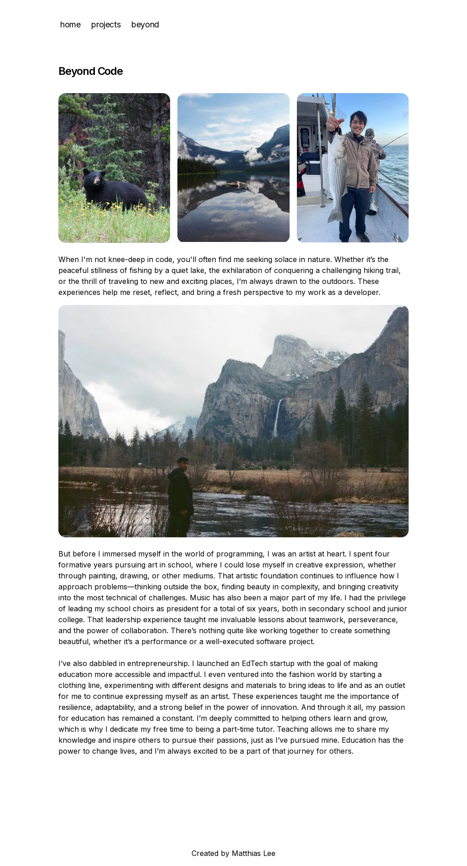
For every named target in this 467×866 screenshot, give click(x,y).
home (70, 24)
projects (105, 24)
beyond (145, 24)
